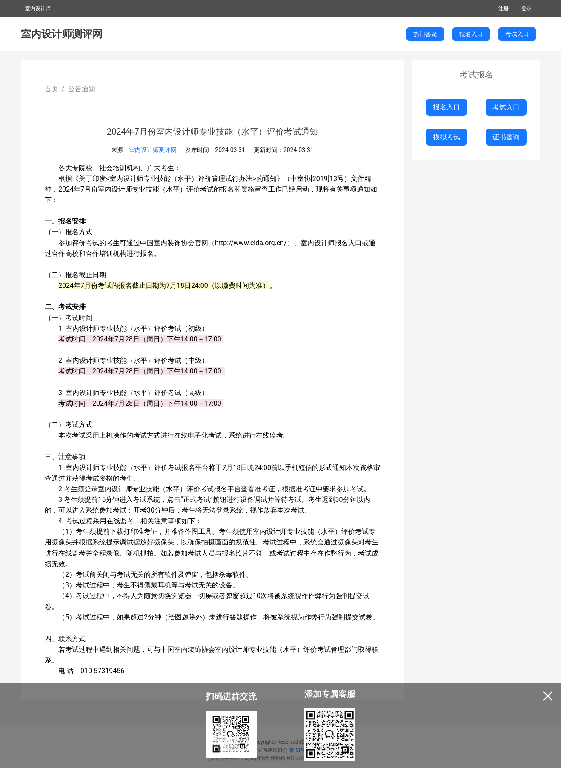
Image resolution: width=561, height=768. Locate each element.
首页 (51, 89)
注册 (503, 8)
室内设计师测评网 (62, 34)
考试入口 (506, 107)
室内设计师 (38, 8)
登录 (526, 8)
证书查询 (506, 137)
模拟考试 (446, 137)
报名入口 (446, 107)
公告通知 (81, 89)
